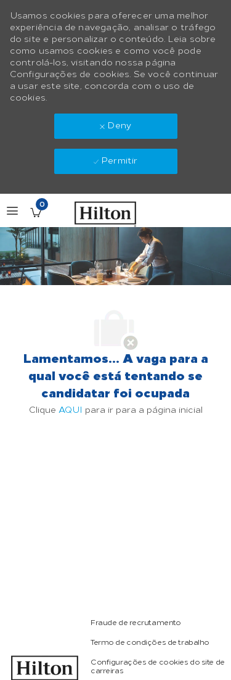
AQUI (71, 410)
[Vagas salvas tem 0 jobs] (35, 212)
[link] (135, 622)
